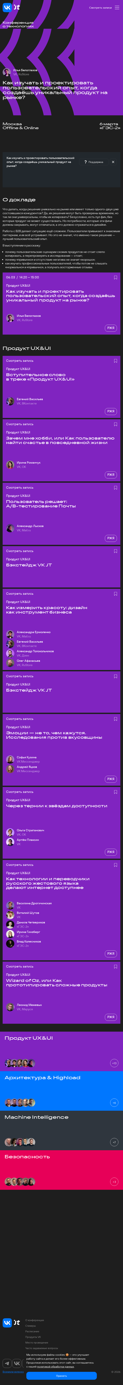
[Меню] (117, 7)
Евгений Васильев (30, 399)
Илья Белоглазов (25, 70)
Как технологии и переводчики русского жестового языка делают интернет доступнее (48, 883)
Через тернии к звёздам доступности (56, 806)
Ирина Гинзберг (28, 932)
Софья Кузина (27, 757)
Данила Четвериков (31, 922)
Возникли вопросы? (14, 1371)
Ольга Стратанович (30, 830)
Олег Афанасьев (28, 660)
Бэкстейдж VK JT (29, 565)
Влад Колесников (29, 941)
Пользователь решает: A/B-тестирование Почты (41, 503)
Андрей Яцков (27, 767)
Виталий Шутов (28, 912)
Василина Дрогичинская (34, 903)
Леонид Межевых (29, 1005)
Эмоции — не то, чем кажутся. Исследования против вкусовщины (54, 735)
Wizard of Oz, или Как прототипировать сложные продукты (56, 982)
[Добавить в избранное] (116, 278)
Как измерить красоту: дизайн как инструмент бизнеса (46, 609)
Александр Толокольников (35, 651)
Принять (61, 1375)
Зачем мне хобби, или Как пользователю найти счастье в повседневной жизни (60, 440)
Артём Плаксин (28, 840)
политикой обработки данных (55, 1366)
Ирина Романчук (29, 462)
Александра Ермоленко (34, 632)
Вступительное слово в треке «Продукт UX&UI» (40, 376)
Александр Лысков (30, 526)
